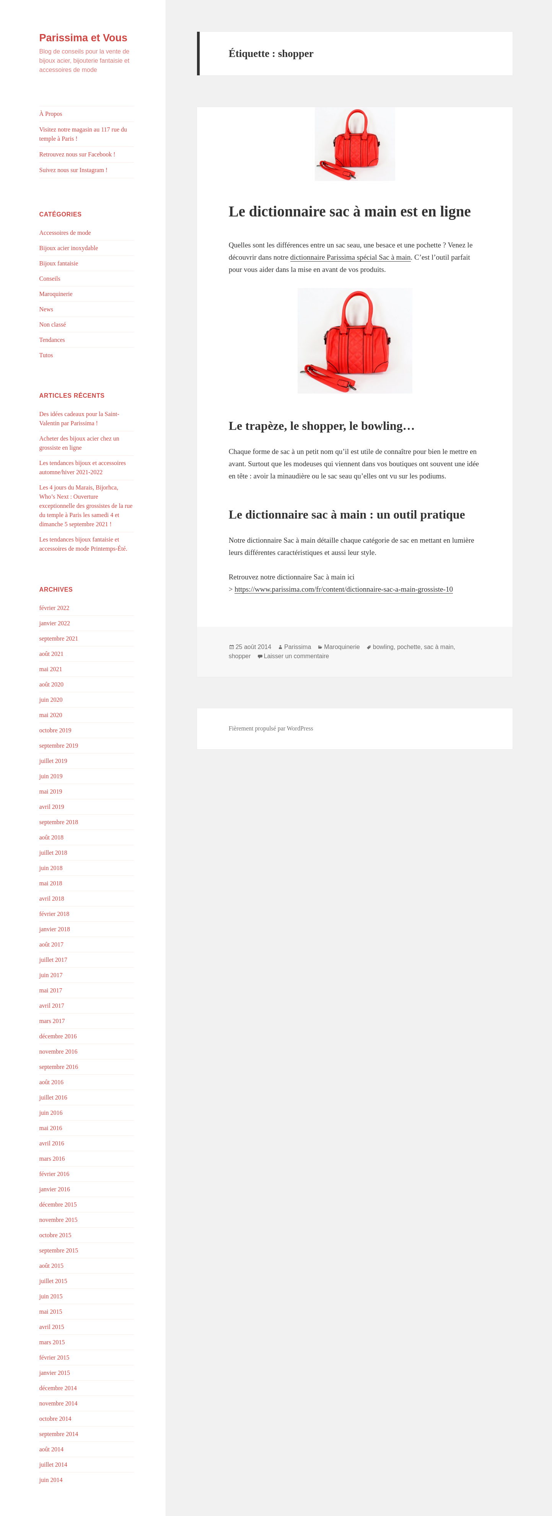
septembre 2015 (58, 1250)
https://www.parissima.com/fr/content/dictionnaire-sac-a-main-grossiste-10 (343, 589)
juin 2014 (51, 1480)
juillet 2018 (53, 852)
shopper (240, 656)
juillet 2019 (53, 761)
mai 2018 (50, 883)
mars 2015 (52, 1342)
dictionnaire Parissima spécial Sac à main (350, 257)
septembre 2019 (58, 745)
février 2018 (54, 914)
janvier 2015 (54, 1373)
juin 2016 (51, 1112)
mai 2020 (50, 715)
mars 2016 (52, 1158)
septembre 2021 (58, 638)
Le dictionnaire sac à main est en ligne (350, 211)
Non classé (52, 324)
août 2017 (51, 944)
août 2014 (51, 1449)
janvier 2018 (54, 929)
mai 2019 (50, 791)
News (46, 309)
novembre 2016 (58, 1051)
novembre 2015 (58, 1220)
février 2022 (54, 608)
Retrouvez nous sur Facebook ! (77, 154)
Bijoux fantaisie (58, 263)
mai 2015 (50, 1311)
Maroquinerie (56, 294)
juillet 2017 (53, 959)
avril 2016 (51, 1143)
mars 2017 (52, 1021)
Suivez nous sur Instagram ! (73, 170)
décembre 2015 (58, 1204)
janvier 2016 (54, 1189)
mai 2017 (50, 990)
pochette (408, 647)
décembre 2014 (58, 1388)
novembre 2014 (58, 1403)
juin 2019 (51, 776)
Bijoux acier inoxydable (68, 248)
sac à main (438, 647)
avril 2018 (51, 898)
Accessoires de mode (65, 232)
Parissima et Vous (83, 38)
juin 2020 (51, 699)
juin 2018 (51, 868)
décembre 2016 (58, 1036)
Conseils (49, 278)
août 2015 (51, 1265)
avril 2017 (51, 1005)
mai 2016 (50, 1128)
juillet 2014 (53, 1464)
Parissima (297, 647)
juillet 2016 (53, 1097)
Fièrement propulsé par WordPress (271, 728)
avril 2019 (51, 807)
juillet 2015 (53, 1281)
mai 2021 (50, 669)
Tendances (52, 340)
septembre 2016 (58, 1067)
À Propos (50, 114)
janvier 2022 (54, 623)
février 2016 (54, 1174)
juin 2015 (51, 1296)
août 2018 (51, 837)
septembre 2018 (58, 822)
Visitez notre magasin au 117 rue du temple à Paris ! (83, 134)
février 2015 (54, 1357)
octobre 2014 (55, 1418)
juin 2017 (51, 975)
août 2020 (51, 684)
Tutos (46, 355)
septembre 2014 (58, 1434)
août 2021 (51, 654)
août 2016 (51, 1082)
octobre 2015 (55, 1235)
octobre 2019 (55, 730)
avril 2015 (51, 1327)
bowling (383, 647)
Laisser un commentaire (296, 656)
